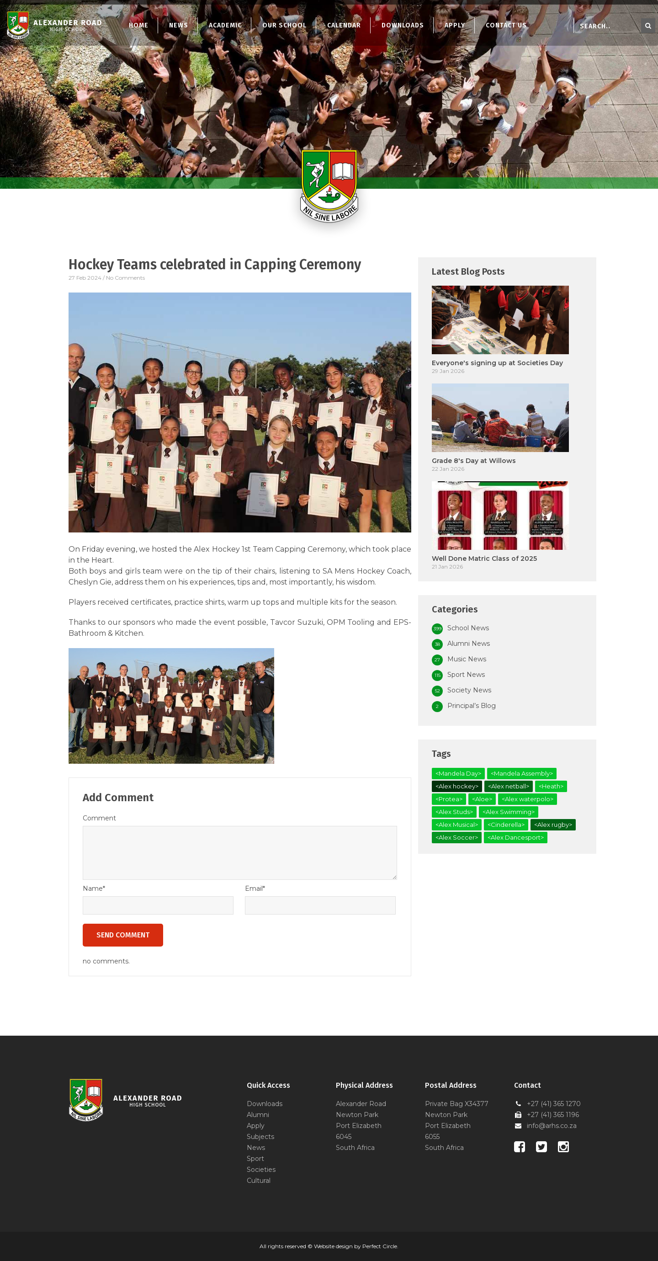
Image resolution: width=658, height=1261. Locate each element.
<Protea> (448, 799)
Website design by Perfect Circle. (356, 1246)
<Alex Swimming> (509, 811)
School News (468, 628)
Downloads (403, 25)
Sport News (466, 674)
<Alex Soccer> (456, 837)
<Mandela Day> (458, 773)
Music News (466, 659)
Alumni (258, 1115)
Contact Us (506, 25)
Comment (99, 818)
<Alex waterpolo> (527, 799)
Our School (284, 25)
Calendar (344, 25)
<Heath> (551, 786)
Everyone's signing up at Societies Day (497, 363)
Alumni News (468, 643)
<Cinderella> (506, 824)
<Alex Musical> (456, 824)
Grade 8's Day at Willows (474, 461)
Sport (255, 1159)
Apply (455, 25)
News (178, 25)
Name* (94, 888)
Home (139, 25)
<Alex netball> (508, 786)
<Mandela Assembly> (522, 773)
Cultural (259, 1180)
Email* (255, 888)
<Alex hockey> (456, 786)
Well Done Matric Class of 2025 (484, 558)
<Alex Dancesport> (516, 837)
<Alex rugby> (553, 824)
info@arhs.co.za (552, 1126)
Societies (261, 1169)
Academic (225, 25)
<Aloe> (482, 799)
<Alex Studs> (454, 811)
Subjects (260, 1137)
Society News (469, 690)
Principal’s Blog (471, 706)
